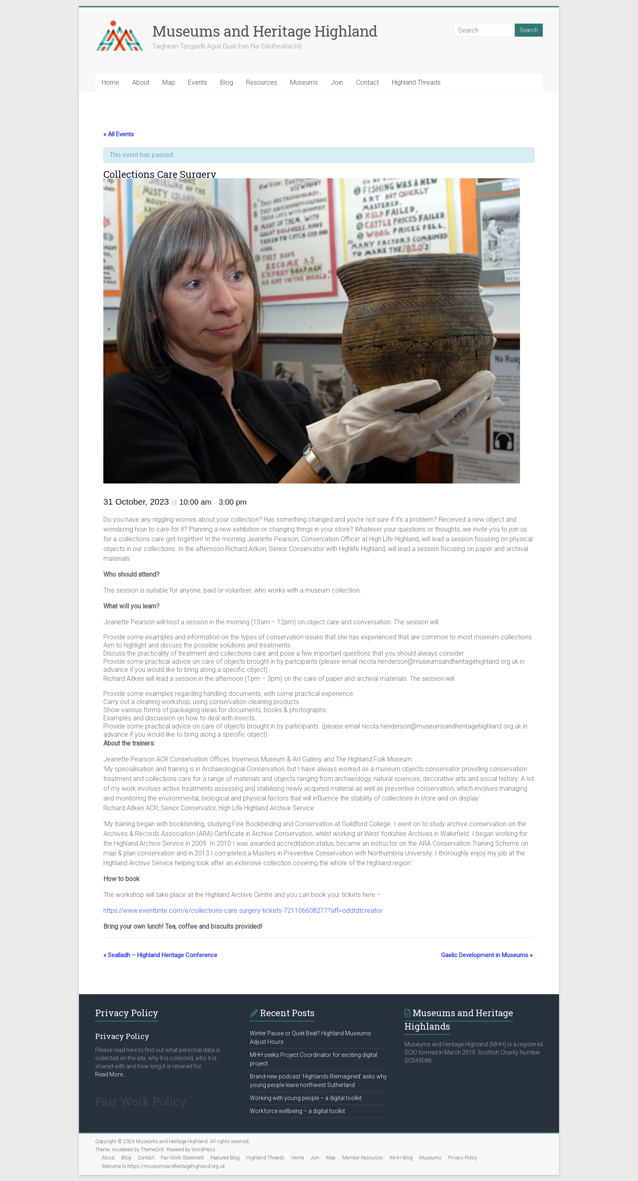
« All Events (118, 134)
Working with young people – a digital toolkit (306, 1098)
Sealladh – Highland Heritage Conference (160, 955)
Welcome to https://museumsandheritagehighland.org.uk (163, 1166)
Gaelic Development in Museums (487, 955)
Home (110, 82)
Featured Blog (225, 1158)
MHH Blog (401, 1158)
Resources (261, 82)
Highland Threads (416, 82)
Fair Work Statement (182, 1158)
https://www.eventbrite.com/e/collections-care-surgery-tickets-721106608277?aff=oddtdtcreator (242, 910)
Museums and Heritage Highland (265, 31)
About (140, 82)
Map (168, 82)
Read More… (111, 1074)
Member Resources (362, 1158)
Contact (367, 82)
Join (337, 82)
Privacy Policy (462, 1158)
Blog (226, 82)
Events (197, 82)
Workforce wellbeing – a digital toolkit (297, 1111)
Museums (304, 82)
